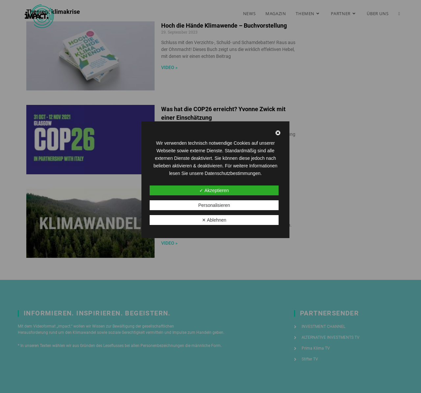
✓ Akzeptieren (214, 190)
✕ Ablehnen (214, 220)
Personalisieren (214, 205)
